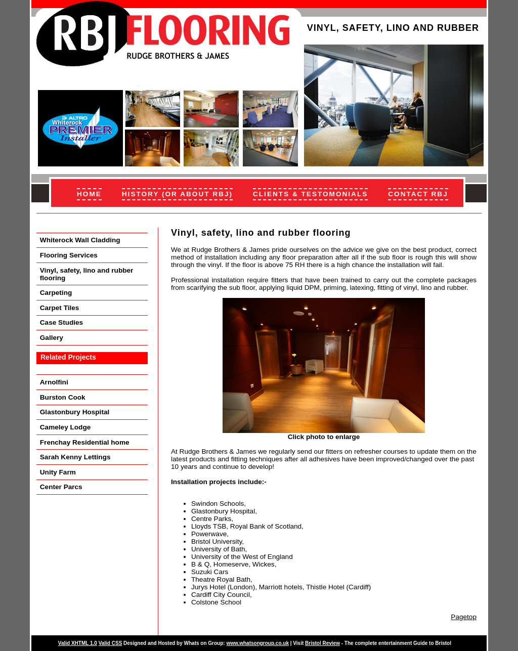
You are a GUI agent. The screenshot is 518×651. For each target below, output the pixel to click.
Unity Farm (58, 472)
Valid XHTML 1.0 (77, 643)
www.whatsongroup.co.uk (257, 643)
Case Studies (61, 322)
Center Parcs (61, 487)
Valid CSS (110, 643)
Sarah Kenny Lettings (75, 457)
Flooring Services (69, 255)
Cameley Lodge (65, 427)
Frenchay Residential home (85, 442)
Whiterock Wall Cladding (80, 240)
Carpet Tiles (59, 308)
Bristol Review (322, 643)
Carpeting (56, 292)
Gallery (51, 337)
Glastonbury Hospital (74, 412)
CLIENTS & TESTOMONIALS (310, 194)
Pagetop (464, 617)
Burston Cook (62, 397)
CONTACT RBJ (418, 194)
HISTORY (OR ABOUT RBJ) (177, 194)
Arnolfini (54, 382)
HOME (89, 194)
